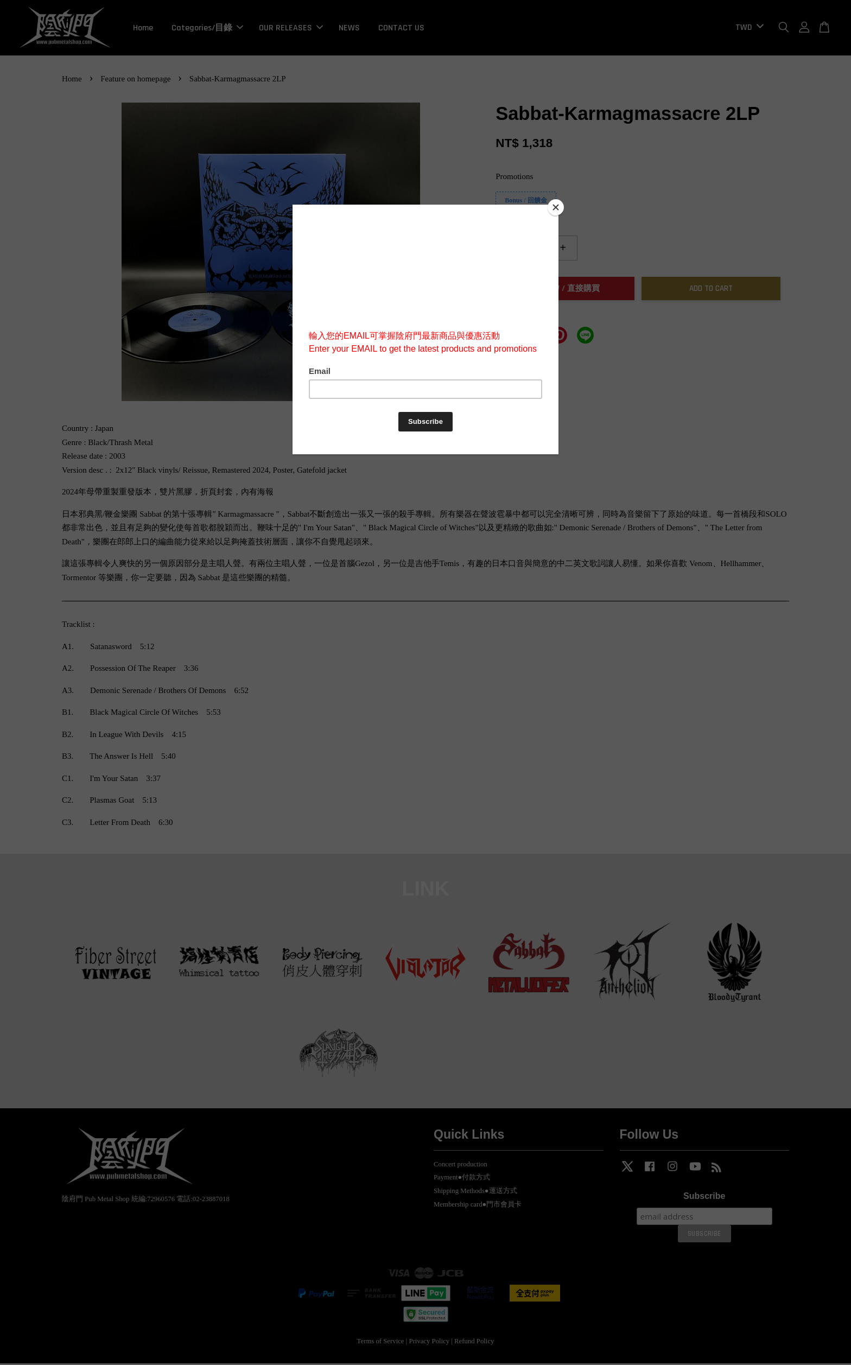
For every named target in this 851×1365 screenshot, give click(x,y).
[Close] (556, 207)
